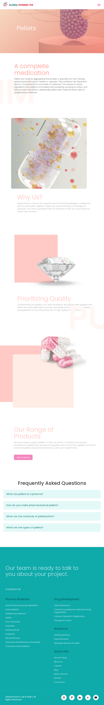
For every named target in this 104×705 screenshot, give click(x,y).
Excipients (10, 642)
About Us (58, 670)
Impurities (10, 634)
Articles (57, 686)
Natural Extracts (12, 646)
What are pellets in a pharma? (24, 502)
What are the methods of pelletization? (30, 524)
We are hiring (60, 665)
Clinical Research (62, 613)
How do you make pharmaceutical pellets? (32, 513)
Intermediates (12, 617)
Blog (56, 678)
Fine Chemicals (12, 630)
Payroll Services (61, 647)
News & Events (61, 682)
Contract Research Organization (69, 624)
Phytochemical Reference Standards (22, 650)
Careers (57, 674)
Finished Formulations (15, 621)
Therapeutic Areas (63, 628)
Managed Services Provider (66, 651)
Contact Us (13, 597)
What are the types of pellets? (24, 535)
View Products (31, 465)
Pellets (8, 626)
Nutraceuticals (12, 638)
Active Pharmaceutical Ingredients (21, 613)
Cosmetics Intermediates (17, 654)
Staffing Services (62, 643)
